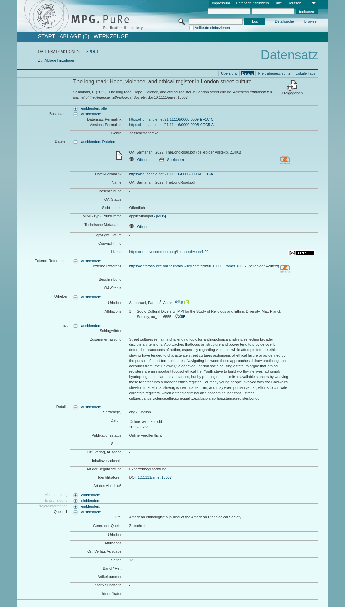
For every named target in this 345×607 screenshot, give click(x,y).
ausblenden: (91, 114)
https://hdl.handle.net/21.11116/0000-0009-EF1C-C (171, 119)
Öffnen (138, 160)
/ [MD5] (159, 216)
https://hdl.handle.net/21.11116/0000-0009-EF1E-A (171, 174)
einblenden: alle (94, 108)
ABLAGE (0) (74, 36)
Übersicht (229, 73)
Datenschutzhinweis (252, 3)
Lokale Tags (306, 73)
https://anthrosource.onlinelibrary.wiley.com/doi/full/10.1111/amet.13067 (187, 266)
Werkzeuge (111, 36)
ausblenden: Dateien (98, 142)
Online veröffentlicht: (146, 421)
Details (247, 73)
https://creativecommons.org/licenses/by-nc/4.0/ (168, 252)
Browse (310, 21)
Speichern (171, 160)
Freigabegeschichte (274, 73)
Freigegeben (292, 93)
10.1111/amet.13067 (155, 477)
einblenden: (90, 495)
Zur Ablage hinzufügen (56, 60)
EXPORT (91, 51)
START (46, 36)
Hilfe (278, 3)
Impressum (221, 3)
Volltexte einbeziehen (212, 28)
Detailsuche (284, 21)
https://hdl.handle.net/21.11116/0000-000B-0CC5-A (171, 125)
